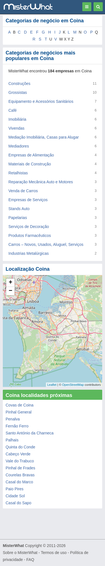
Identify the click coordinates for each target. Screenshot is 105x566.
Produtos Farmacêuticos (29, 235)
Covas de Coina (20, 405)
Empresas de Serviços (28, 200)
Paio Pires (15, 489)
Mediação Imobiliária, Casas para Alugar (43, 137)
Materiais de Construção (29, 164)
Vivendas (16, 128)
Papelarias (17, 217)
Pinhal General (19, 412)
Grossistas (17, 92)
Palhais (12, 440)
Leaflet (52, 384)
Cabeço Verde (18, 454)
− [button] (10, 291)
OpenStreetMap (73, 384)
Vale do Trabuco (20, 461)
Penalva (13, 419)
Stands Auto (19, 208)
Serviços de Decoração (28, 226)
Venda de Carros (23, 191)
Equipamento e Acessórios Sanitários (40, 101)
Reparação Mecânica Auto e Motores (40, 182)
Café (12, 110)
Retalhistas (18, 173)
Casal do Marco (19, 482)
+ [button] (10, 283)
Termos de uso (54, 552)
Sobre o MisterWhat (20, 552)
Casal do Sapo (18, 503)
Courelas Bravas (20, 475)
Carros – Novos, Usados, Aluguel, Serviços (45, 244)
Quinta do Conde (20, 447)
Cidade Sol (15, 496)
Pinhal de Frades (20, 468)
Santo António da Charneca (29, 433)
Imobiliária (17, 119)
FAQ (30, 559)
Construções (19, 83)
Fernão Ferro (17, 426)
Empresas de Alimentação (31, 155)
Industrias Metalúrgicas (28, 253)
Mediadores (18, 146)
